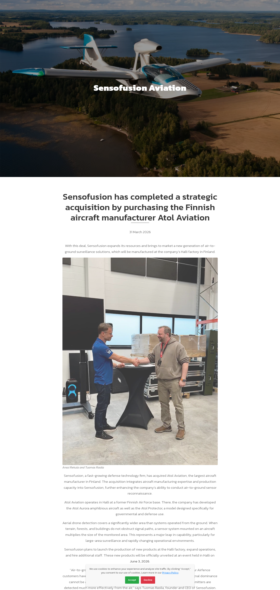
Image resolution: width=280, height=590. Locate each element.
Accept (132, 580)
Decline (148, 580)
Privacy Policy (170, 573)
